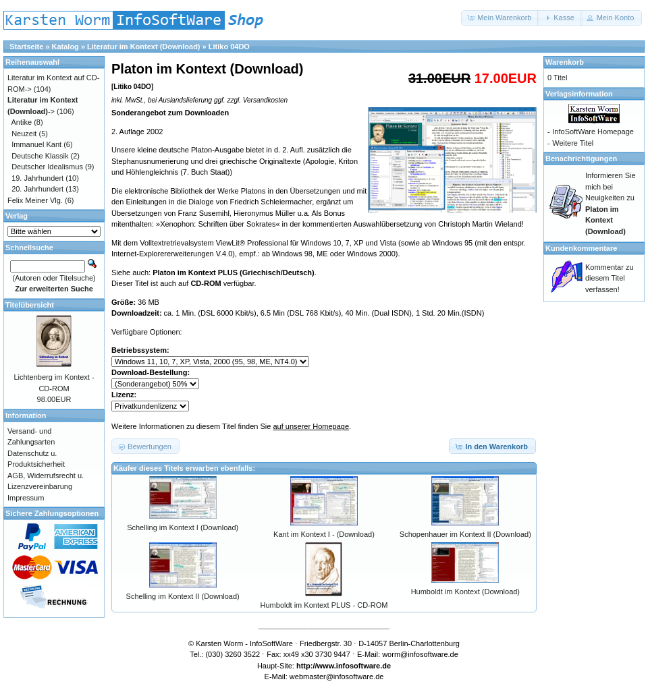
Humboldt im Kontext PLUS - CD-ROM (324, 605)
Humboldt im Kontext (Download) (465, 591)
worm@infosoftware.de (420, 654)
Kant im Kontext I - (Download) (324, 534)
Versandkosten (265, 100)
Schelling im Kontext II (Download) (183, 596)
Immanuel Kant (36, 144)
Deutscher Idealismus (47, 167)
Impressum (25, 498)
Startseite (26, 46)
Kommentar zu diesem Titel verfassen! (609, 278)
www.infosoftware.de (354, 666)
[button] (500, 18)
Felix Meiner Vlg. (35, 200)
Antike (21, 122)
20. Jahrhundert (37, 189)
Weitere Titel (572, 143)
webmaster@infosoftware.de (337, 676)
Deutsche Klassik (39, 156)
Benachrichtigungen (581, 158)
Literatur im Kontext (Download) (143, 46)
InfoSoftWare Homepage (593, 131)
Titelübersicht (29, 305)
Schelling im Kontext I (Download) (182, 527)
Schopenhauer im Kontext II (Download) (465, 534)
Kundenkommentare (581, 248)
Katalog (65, 46)
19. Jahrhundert (37, 178)
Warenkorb (564, 62)
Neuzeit (23, 134)
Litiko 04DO (229, 46)
